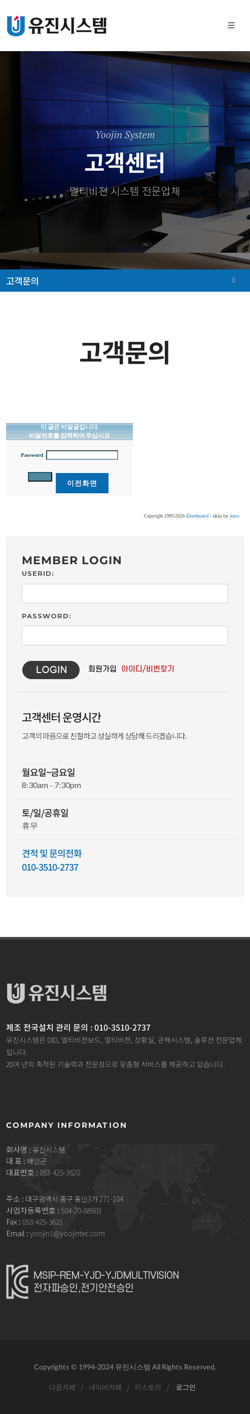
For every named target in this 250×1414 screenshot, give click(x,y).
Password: (47, 616)
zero (234, 516)
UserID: (38, 573)
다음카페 (62, 1387)
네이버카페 (105, 1387)
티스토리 (148, 1387)
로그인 (186, 1387)
